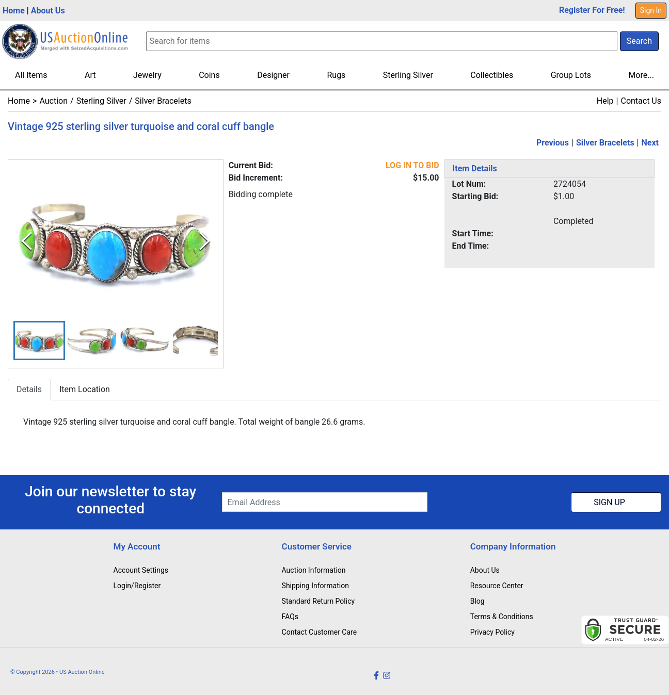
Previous (552, 143)
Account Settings (141, 570)
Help (605, 101)
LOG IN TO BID (412, 165)
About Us (48, 10)
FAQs (290, 616)
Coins (209, 75)
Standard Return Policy (318, 601)
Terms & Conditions (501, 616)
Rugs (336, 75)
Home (14, 10)
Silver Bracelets (163, 101)
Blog (477, 601)
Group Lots (571, 75)
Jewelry (147, 75)
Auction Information (314, 570)
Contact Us (640, 101)
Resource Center (496, 585)
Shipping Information (315, 585)
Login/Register (137, 585)
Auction (53, 101)
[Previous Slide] (26, 242)
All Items (31, 75)
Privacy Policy (492, 632)
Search (639, 41)
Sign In (651, 10)
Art (90, 75)
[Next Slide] (205, 242)
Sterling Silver (408, 75)
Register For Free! (592, 10)
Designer (273, 75)
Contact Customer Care (319, 632)
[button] (39, 341)
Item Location (84, 390)
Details (29, 390)
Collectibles (491, 75)
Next (650, 143)
